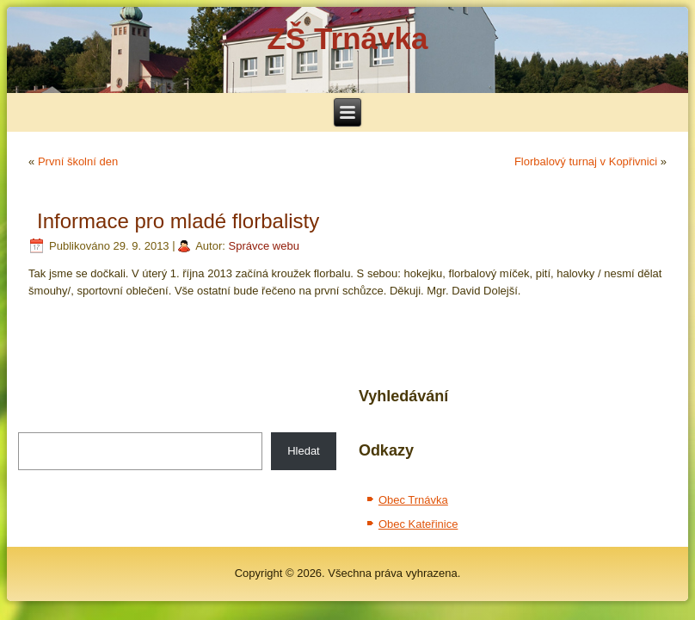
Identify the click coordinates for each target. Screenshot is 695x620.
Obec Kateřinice (418, 524)
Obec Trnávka (413, 499)
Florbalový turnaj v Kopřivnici (585, 161)
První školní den (78, 161)
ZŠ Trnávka (348, 38)
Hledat (303, 450)
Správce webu (264, 245)
